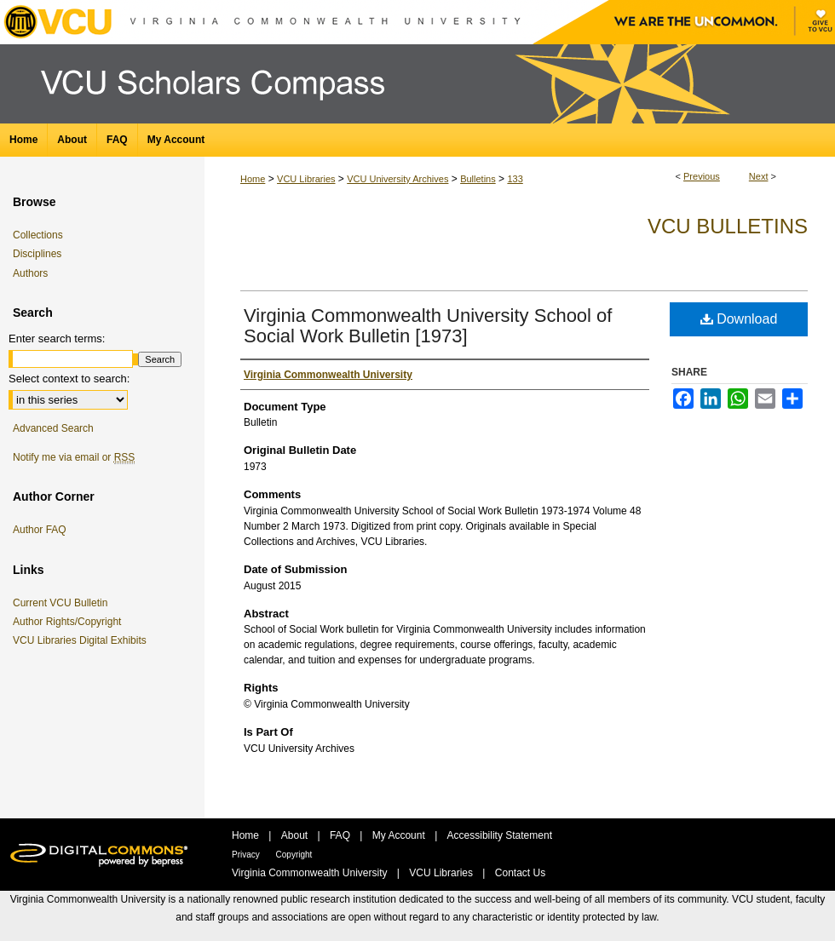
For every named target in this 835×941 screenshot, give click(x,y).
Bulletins (478, 179)
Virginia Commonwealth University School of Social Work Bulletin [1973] (428, 326)
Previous (701, 176)
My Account (400, 835)
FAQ (341, 835)
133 (514, 179)
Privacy (247, 854)
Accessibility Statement (499, 835)
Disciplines (37, 254)
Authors (30, 273)
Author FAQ (39, 530)
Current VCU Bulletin (63, 603)
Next (759, 176)
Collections (38, 235)
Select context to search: (69, 378)
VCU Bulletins (728, 226)
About (296, 835)
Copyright (294, 854)
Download (739, 319)
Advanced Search (53, 428)
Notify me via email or (74, 457)
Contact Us (520, 873)
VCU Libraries (306, 179)
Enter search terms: (57, 338)
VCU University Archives (397, 179)
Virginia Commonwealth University (311, 873)
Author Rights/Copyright (70, 622)
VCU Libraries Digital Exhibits (83, 640)
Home (252, 179)
